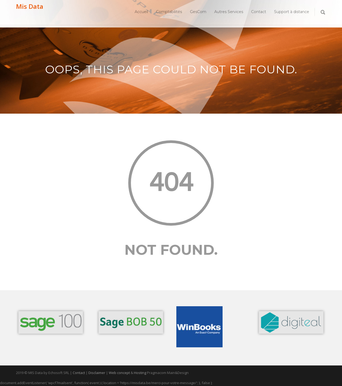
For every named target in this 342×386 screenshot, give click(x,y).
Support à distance (291, 11)
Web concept (119, 372)
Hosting (140, 372)
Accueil (141, 11)
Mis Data (29, 6)
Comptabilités (169, 11)
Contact (258, 11)
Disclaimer (96, 372)
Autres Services (228, 11)
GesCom (198, 11)
